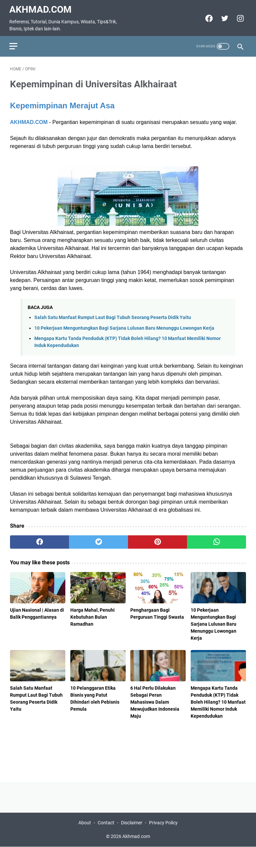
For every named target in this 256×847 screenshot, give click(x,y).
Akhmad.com (41, 7)
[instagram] (239, 16)
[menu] (18, 44)
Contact (106, 823)
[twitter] (223, 16)
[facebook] (207, 16)
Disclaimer (131, 823)
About (84, 823)
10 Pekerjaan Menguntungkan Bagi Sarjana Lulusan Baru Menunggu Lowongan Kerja (124, 326)
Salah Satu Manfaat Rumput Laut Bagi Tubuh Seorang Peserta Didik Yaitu (112, 316)
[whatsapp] (216, 540)
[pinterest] (157, 540)
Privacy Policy (163, 823)
